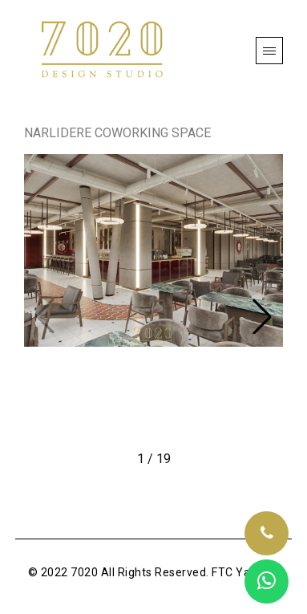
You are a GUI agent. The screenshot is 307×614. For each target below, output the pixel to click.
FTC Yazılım (244, 572)
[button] (262, 316)
